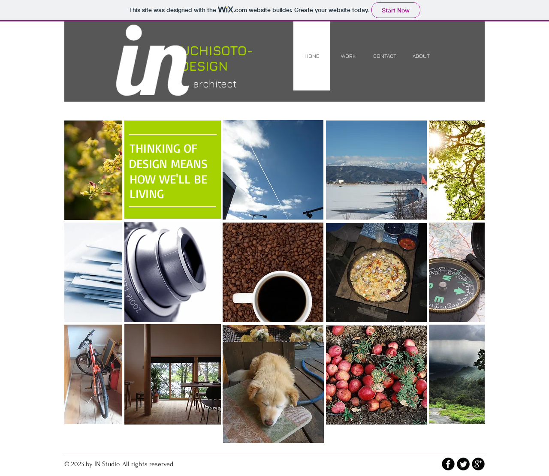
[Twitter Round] (463, 464)
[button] (172, 272)
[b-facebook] (448, 464)
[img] (93, 170)
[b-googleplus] (478, 464)
